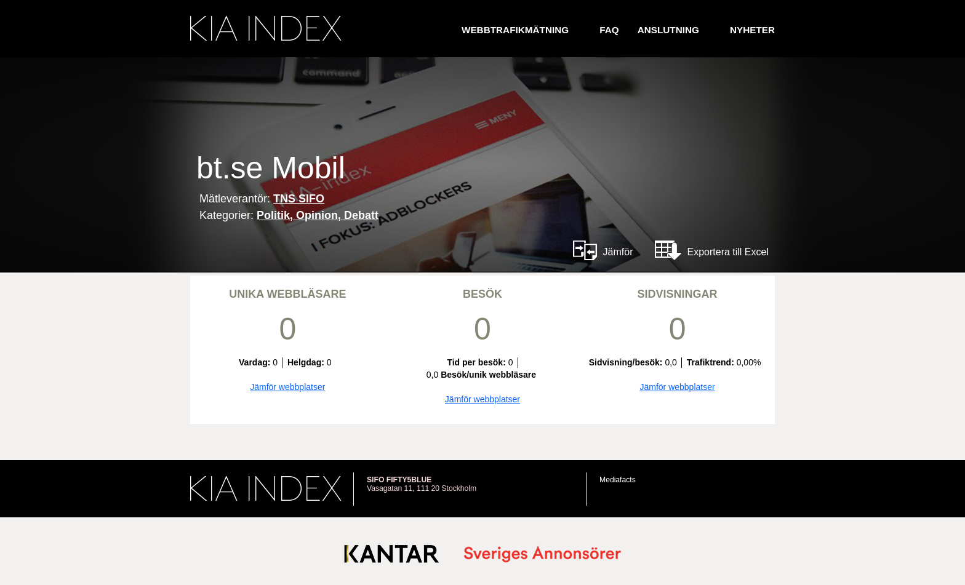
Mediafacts (617, 480)
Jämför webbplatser (287, 387)
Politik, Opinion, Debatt (317, 215)
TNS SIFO (298, 199)
